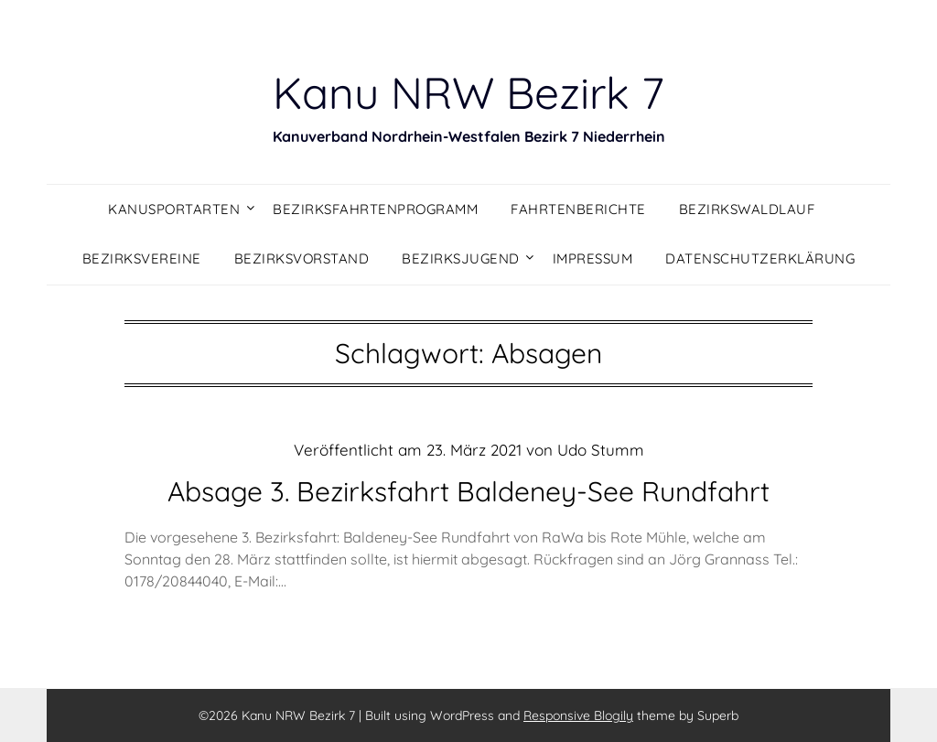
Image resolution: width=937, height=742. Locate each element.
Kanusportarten (174, 209)
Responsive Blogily (578, 715)
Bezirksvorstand (302, 258)
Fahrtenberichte (578, 209)
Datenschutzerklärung (760, 258)
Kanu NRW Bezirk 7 (468, 92)
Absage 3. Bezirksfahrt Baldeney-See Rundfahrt (468, 491)
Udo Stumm (600, 449)
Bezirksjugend (461, 258)
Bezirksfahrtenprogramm (375, 209)
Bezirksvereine (141, 258)
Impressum (593, 258)
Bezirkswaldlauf (747, 209)
